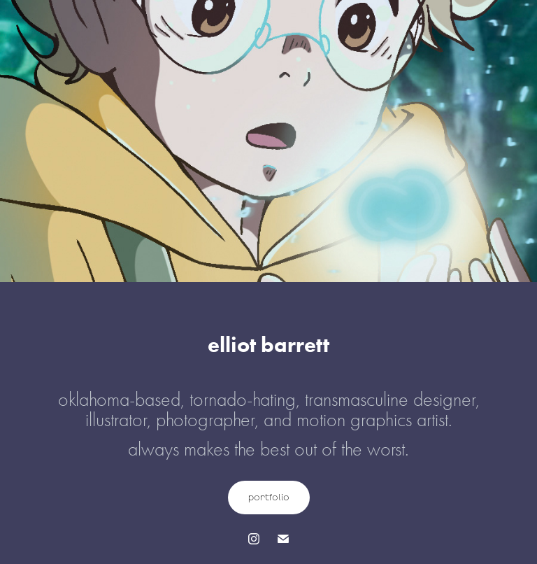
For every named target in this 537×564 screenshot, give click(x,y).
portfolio (268, 497)
